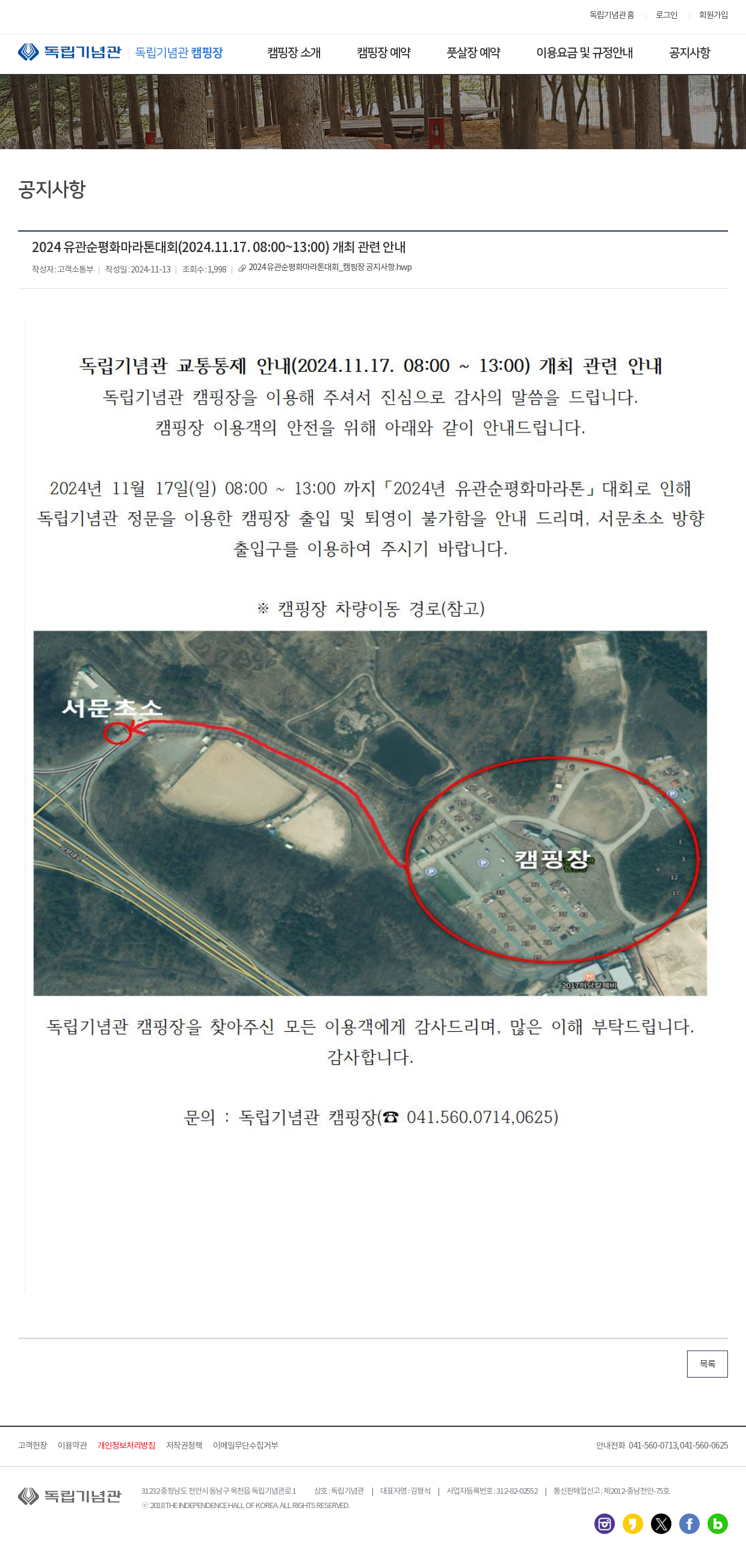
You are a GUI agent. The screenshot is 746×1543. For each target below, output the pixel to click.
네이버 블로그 (717, 1524)
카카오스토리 (633, 1524)
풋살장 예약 (473, 53)
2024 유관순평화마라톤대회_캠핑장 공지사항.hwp (330, 268)
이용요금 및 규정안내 (584, 53)
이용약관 (72, 1446)
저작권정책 (184, 1446)
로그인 (666, 15)
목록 (707, 1365)
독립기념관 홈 (612, 15)
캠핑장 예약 (383, 53)
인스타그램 (604, 1524)
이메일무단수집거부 (245, 1446)
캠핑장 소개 (294, 53)
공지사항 (689, 53)
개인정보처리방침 (126, 1446)
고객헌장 (32, 1446)
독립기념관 (131, 52)
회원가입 (713, 15)
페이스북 (689, 1524)
